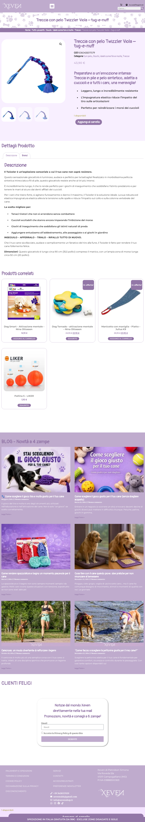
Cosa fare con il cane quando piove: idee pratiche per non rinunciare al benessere (104, 575)
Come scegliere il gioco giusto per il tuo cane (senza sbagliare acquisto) (106, 498)
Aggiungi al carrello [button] (24, 339)
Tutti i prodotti (38, 30)
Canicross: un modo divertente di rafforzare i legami (28, 650)
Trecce (78, 30)
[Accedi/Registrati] (127, 5)
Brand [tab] (24, 155)
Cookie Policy (14, 781)
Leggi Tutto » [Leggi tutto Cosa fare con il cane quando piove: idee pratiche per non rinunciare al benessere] (80, 594)
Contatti (58, 776)
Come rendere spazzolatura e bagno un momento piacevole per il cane (35, 575)
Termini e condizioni (17, 776)
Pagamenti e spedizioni (19, 771)
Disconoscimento (16, 791)
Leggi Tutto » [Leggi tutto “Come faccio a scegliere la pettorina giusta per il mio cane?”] (80, 668)
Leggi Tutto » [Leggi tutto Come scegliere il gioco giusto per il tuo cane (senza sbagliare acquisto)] (80, 517)
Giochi (48, 30)
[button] (52, 6)
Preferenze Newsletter (67, 786)
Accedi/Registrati (136, 5)
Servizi (57, 771)
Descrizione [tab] (11, 155)
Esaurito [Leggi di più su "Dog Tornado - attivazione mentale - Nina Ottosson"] (72, 339)
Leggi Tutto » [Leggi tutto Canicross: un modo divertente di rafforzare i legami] (6, 668)
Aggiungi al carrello (88, 122)
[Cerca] (142, 8)
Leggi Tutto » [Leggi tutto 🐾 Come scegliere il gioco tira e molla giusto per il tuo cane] (6, 514)
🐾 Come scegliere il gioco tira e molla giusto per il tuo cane (32, 496)
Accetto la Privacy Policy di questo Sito (63, 733)
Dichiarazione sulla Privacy (22, 786)
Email (44, 723)
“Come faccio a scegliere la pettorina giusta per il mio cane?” (106, 650)
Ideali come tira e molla (63, 30)
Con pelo (88, 56)
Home (27, 30)
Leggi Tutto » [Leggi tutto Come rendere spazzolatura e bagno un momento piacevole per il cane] (6, 594)
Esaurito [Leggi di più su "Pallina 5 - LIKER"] (24, 405)
